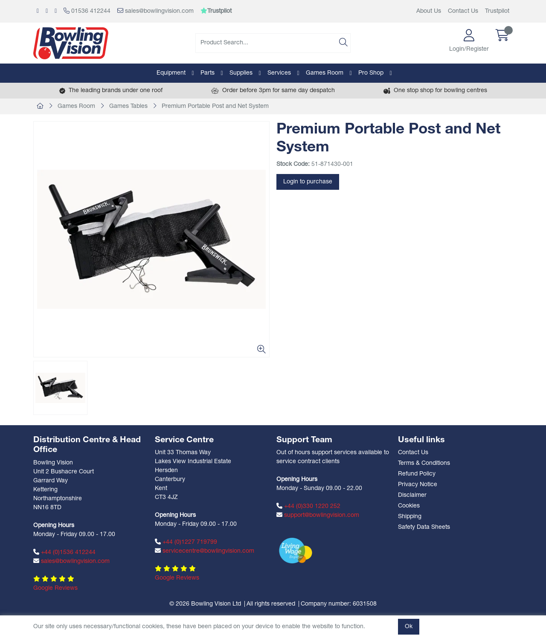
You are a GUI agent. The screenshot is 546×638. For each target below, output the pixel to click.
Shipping (409, 516)
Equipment (171, 73)
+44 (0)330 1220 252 (308, 506)
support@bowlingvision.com (317, 515)
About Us (428, 11)
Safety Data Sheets (424, 527)
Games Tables (128, 106)
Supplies (241, 73)
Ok (408, 627)
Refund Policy (417, 474)
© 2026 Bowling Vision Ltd (205, 604)
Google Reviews (55, 588)
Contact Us (463, 11)
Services (279, 73)
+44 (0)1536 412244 (64, 552)
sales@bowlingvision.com (155, 11)
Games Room (324, 73)
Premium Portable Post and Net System (215, 106)
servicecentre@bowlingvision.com (204, 551)
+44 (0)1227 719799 (186, 542)
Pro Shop (370, 73)
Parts (207, 73)
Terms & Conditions (424, 463)
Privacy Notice (417, 484)
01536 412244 (87, 11)
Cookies (409, 506)
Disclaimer (412, 495)
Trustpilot (497, 11)
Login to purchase (307, 182)
